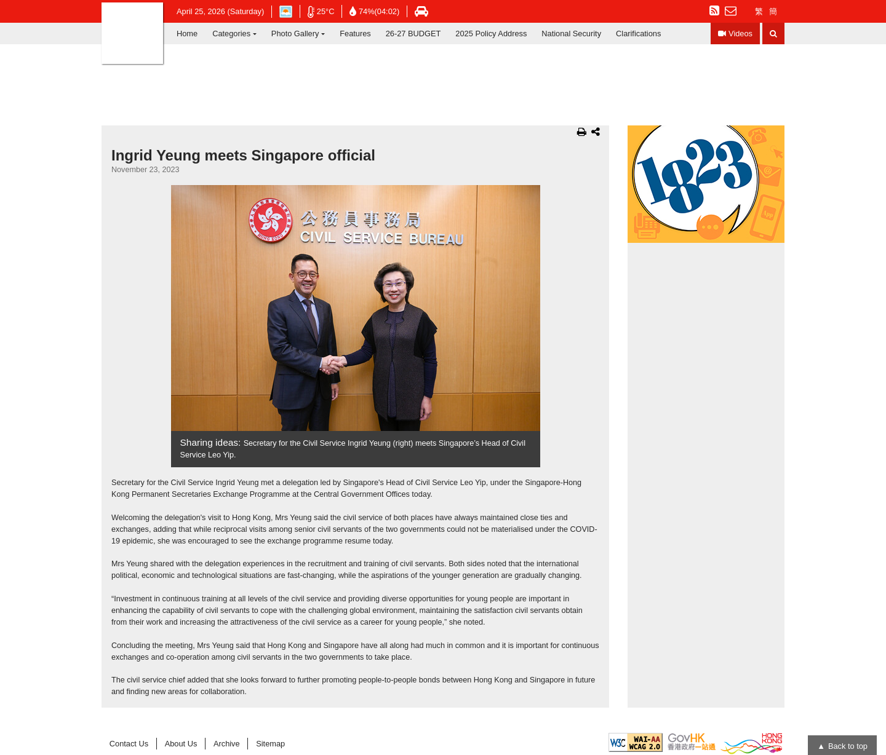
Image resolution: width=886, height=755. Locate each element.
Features (355, 33)
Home (187, 33)
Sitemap (270, 743)
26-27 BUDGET (413, 33)
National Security (571, 33)
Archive (227, 743)
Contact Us (129, 743)
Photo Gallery (295, 33)
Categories (231, 33)
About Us (181, 743)
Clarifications (638, 33)
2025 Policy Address (491, 33)
